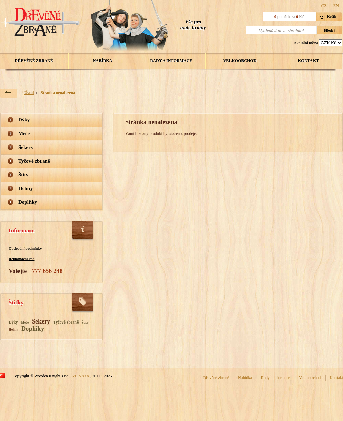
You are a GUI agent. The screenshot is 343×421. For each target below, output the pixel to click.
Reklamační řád (21, 259)
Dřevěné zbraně (34, 60)
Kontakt (308, 60)
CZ (324, 5)
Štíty (23, 174)
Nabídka (103, 60)
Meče (24, 133)
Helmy (25, 188)
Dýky (24, 119)
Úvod (29, 92)
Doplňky (27, 202)
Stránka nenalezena (57, 92)
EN (336, 5)
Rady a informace (171, 60)
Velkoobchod (240, 60)
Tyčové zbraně (34, 161)
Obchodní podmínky (25, 248)
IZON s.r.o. (80, 376)
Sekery (25, 147)
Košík (331, 16)
